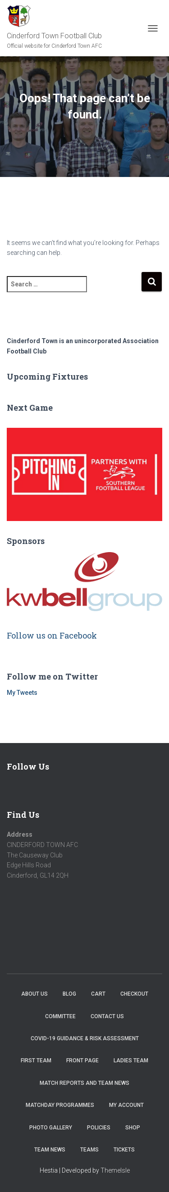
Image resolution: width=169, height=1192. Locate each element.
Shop (132, 1127)
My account (126, 1105)
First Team (36, 1060)
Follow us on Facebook (52, 635)
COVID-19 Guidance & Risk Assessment (85, 1038)
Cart (98, 994)
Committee (60, 1016)
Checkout (134, 994)
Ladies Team (131, 1060)
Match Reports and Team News (84, 1083)
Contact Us (107, 1016)
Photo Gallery (50, 1127)
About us (34, 994)
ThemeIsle (115, 1170)
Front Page (82, 1060)
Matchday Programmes (60, 1105)
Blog (69, 994)
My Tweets (22, 692)
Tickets (124, 1150)
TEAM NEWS (49, 1150)
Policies (98, 1127)
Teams (89, 1150)
